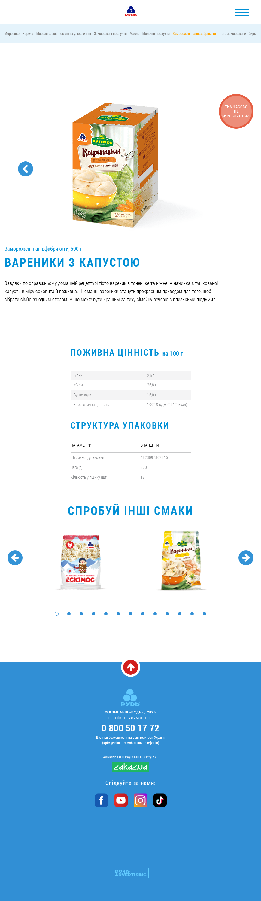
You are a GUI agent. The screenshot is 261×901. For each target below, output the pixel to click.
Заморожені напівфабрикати (194, 33)
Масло (134, 33)
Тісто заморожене (232, 33)
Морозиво (12, 33)
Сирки (253, 33)
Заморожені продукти (110, 33)
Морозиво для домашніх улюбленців (63, 33)
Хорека (28, 33)
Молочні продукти (156, 33)
